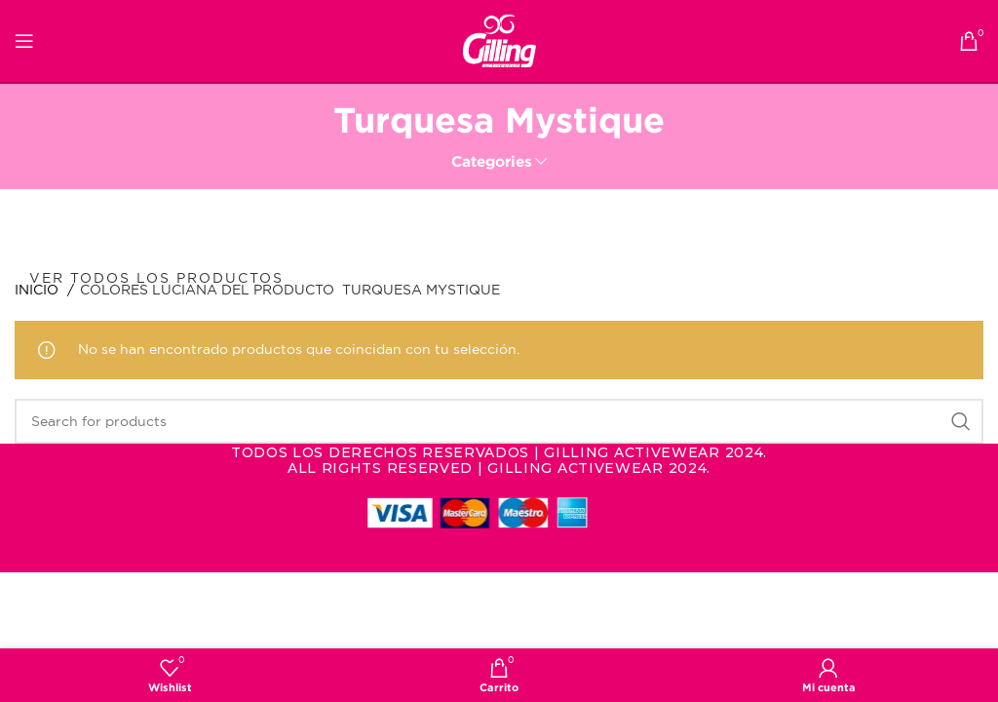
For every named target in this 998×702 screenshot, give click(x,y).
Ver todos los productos (156, 278)
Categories (491, 161)
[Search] (499, 421)
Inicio (38, 289)
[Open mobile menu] (24, 40)
